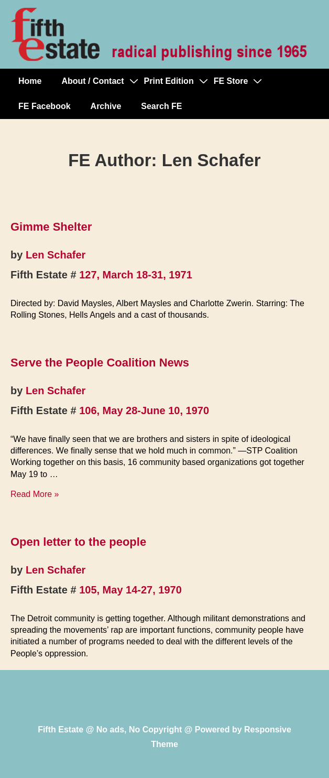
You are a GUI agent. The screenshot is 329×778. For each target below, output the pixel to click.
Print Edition (169, 81)
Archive (106, 106)
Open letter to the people (78, 541)
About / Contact (92, 81)
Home (29, 81)
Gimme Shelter (51, 226)
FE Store (231, 81)
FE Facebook (44, 106)
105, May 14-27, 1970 (130, 590)
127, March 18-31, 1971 (135, 274)
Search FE (161, 106)
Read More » (34, 494)
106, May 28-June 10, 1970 (144, 410)
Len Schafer (55, 255)
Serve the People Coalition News (99, 362)
